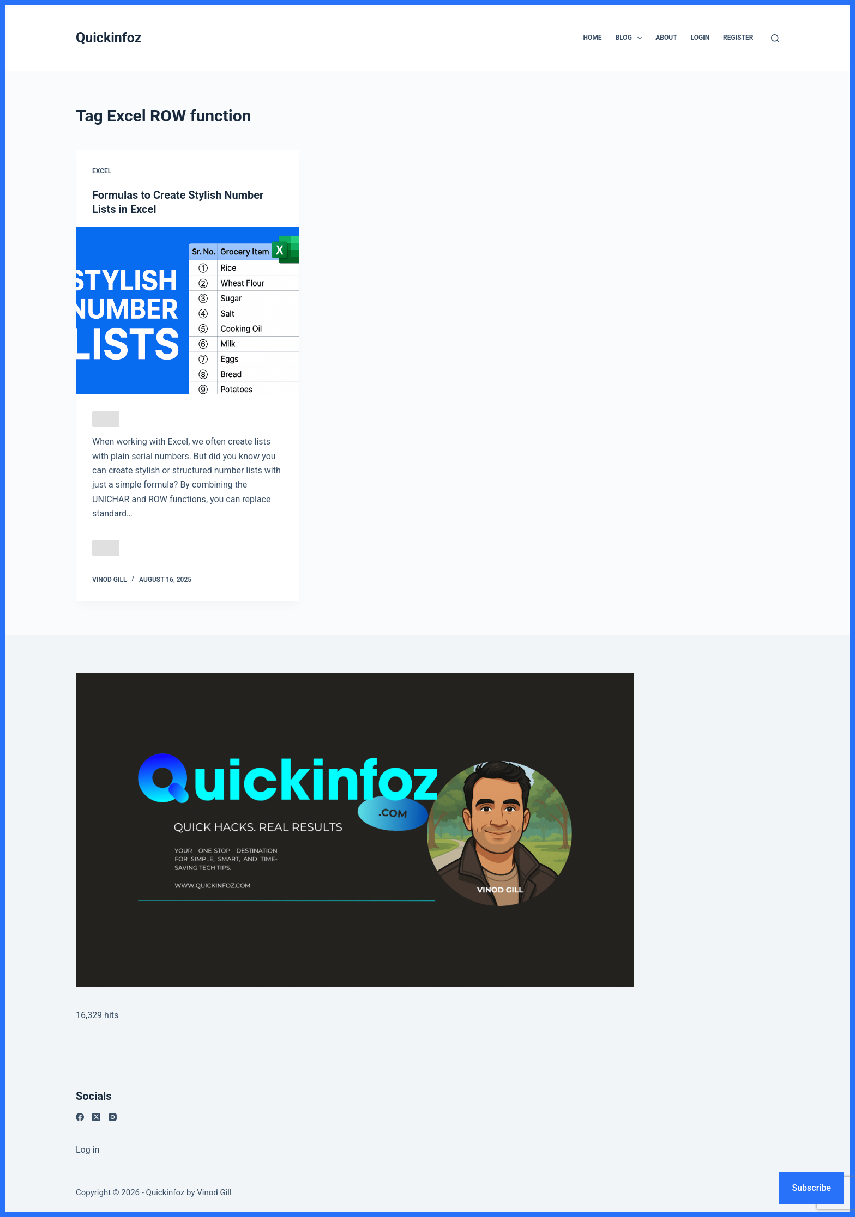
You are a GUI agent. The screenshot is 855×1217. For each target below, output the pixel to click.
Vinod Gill (214, 1192)
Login (700, 37)
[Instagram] (113, 1117)
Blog (631, 38)
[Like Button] (105, 419)
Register (738, 37)
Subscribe (811, 1188)
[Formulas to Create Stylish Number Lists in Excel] (187, 311)
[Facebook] (80, 1117)
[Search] (775, 38)
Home (592, 37)
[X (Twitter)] (96, 1117)
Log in (87, 1150)
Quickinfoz (108, 38)
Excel (101, 171)
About (666, 37)
